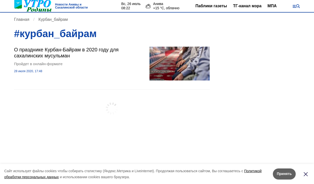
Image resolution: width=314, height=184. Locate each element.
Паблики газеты (211, 6)
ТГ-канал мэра (247, 6)
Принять (284, 174)
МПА (272, 6)
